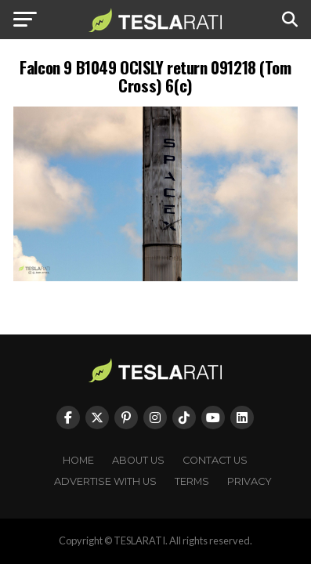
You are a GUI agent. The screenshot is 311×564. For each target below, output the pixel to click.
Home (78, 460)
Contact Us (215, 460)
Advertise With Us (105, 481)
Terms (192, 481)
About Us (138, 460)
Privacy (249, 481)
